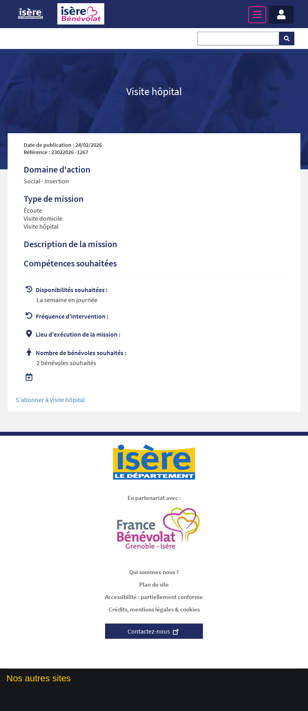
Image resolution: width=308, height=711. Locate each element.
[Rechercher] (286, 38)
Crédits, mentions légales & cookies (154, 609)
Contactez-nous (154, 631)
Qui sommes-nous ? (154, 572)
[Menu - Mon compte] (281, 14)
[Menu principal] (257, 14)
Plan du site (154, 584)
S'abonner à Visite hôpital (50, 400)
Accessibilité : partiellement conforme (154, 597)
